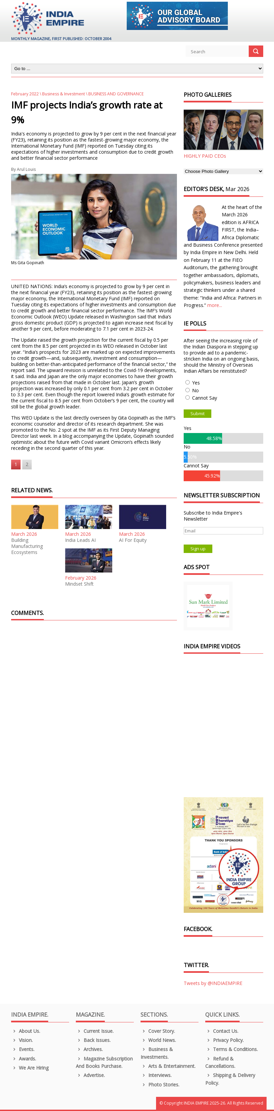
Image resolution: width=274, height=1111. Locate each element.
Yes (196, 382)
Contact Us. (222, 1031)
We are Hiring (30, 1067)
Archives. (89, 1049)
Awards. (23, 1058)
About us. (25, 1031)
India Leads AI (80, 540)
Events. (23, 1049)
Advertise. (90, 1075)
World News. (158, 1040)
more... (214, 305)
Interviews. (156, 1075)
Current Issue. (95, 1031)
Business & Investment (63, 94)
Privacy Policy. (224, 1040)
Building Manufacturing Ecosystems (27, 546)
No (195, 390)
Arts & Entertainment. (168, 1066)
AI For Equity (133, 540)
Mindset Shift (79, 584)
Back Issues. (93, 1040)
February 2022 (25, 94)
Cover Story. (158, 1031)
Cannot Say (204, 398)
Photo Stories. (160, 1084)
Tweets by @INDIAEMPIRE (213, 983)
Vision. (22, 1040)
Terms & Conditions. (231, 1049)
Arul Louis (26, 169)
